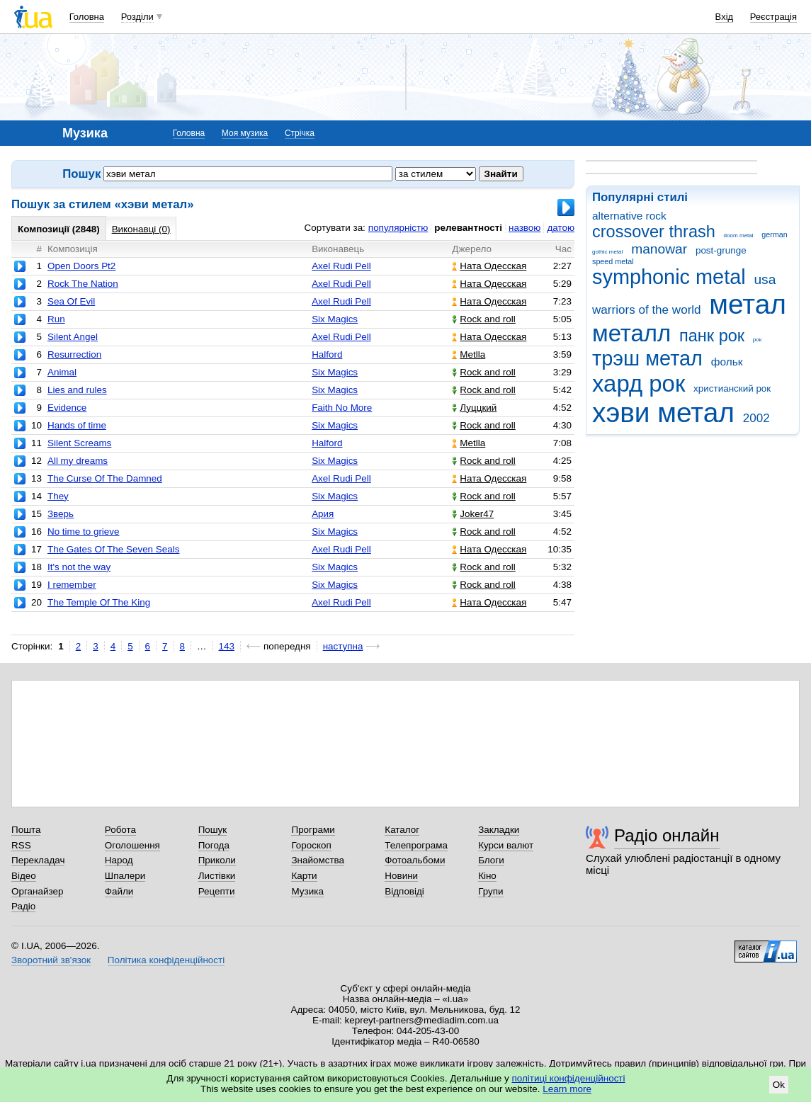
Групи (490, 891)
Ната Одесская (489, 266)
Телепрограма (416, 845)
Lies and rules (77, 390)
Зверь (60, 514)
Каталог (402, 829)
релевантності (468, 227)
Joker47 (473, 514)
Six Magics (335, 319)
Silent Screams (79, 443)
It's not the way (78, 567)
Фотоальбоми (415, 860)
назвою (524, 227)
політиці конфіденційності (568, 1078)
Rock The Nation (82, 283)
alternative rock (629, 216)
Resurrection (74, 354)
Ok (779, 1084)
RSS (21, 845)
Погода (213, 845)
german (774, 234)
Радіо (23, 906)
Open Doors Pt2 (81, 266)
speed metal (613, 261)
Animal (61, 372)
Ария (323, 514)
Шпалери (125, 875)
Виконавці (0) (141, 229)
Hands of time (76, 425)
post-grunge (721, 250)
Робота (120, 829)
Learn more (567, 1089)
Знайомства (317, 860)
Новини (401, 875)
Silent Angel (72, 336)
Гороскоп (311, 845)
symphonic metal (669, 277)
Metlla (468, 354)
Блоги (491, 860)
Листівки (217, 875)
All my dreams (77, 460)
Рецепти (216, 891)
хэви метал (663, 412)
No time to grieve (83, 531)
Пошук (212, 829)
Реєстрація (773, 16)
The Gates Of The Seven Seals (113, 549)
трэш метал (647, 358)
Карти (304, 875)
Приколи (217, 860)
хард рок (638, 383)
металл (631, 333)
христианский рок (732, 388)
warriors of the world (646, 310)
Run (56, 319)
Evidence (66, 407)
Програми (312, 829)
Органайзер (37, 891)
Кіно (487, 875)
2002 (756, 418)
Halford (327, 354)
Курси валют (505, 845)
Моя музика (245, 133)
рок (757, 339)
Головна (86, 16)
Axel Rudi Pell (341, 266)
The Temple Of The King (98, 602)
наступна (343, 646)
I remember (71, 584)
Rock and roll (483, 319)
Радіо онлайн (667, 835)
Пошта (25, 829)
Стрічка (299, 133)
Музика (307, 891)
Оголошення (132, 845)
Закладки (498, 829)
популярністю (398, 227)
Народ (119, 860)
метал (747, 304)
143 (226, 646)
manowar (659, 249)
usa (765, 279)
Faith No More (342, 407)
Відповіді (404, 891)
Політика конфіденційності (166, 960)
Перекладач (37, 860)
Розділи (137, 16)
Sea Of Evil (71, 301)
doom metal (739, 235)
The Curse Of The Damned (104, 478)
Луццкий (474, 407)
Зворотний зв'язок (51, 960)
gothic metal (607, 252)
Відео (23, 875)
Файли (119, 891)
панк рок (711, 335)
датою (560, 227)
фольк (727, 362)
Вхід (724, 16)
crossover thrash (653, 231)
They (58, 496)
